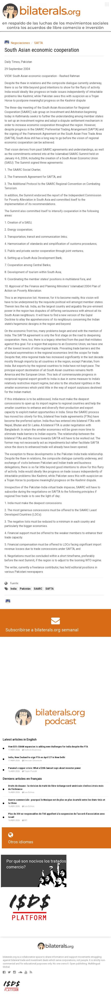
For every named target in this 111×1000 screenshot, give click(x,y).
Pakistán (25, 588)
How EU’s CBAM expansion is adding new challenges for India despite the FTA (48, 746)
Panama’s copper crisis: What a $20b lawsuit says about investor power (44, 768)
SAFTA (38, 43)
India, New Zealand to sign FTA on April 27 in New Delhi (36, 757)
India (14, 588)
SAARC (38, 588)
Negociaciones (20, 43)
